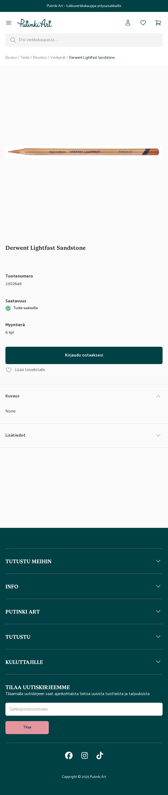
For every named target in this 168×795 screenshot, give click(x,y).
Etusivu (11, 58)
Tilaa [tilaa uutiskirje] (27, 727)
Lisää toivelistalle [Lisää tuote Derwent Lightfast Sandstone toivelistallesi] (25, 370)
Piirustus (40, 58)
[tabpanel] (84, 153)
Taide (25, 58)
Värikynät (57, 58)
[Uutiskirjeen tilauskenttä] (84, 709)
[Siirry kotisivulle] (34, 23)
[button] (84, 561)
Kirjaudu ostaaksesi (84, 355)
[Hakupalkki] (84, 40)
